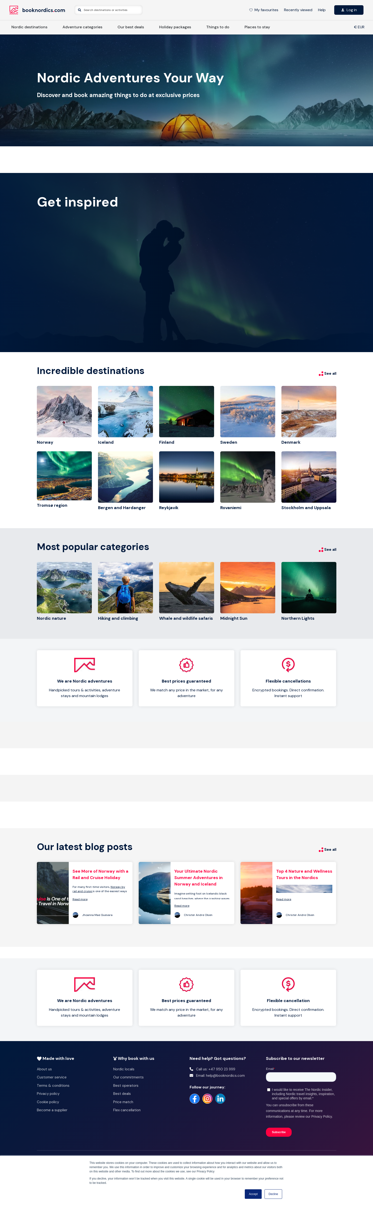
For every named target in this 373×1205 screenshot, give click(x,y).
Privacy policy (48, 1093)
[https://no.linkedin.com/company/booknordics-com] (220, 1099)
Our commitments (128, 1077)
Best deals (122, 1093)
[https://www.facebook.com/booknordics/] (195, 1099)
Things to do (217, 27)
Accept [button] (253, 1194)
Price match (123, 1102)
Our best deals (131, 27)
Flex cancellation (127, 1110)
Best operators (125, 1085)
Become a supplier (52, 1110)
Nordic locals (123, 1069)
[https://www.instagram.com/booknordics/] (207, 1099)
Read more (80, 899)
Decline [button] (273, 1194)
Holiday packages (175, 27)
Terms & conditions (53, 1085)
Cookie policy (48, 1102)
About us (44, 1069)
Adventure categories (82, 27)
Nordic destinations (29, 27)
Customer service (52, 1077)
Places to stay (257, 27)
